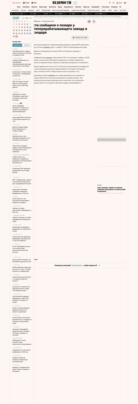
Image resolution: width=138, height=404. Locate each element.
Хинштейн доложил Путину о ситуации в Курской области (21, 279)
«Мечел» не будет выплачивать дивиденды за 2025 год (21, 210)
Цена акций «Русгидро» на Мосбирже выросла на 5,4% (21, 260)
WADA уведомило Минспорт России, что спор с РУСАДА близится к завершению (21, 269)
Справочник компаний (78, 10)
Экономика (26, 6)
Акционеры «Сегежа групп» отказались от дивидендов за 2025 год (21, 74)
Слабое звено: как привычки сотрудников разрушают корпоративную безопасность (21, 160)
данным (58, 60)
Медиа (60, 6)
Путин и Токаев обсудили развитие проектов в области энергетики (21, 310)
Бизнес (18, 6)
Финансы (34, 6)
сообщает (63, 47)
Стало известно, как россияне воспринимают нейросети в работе (20, 200)
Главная (38, 21)
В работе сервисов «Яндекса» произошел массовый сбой (20, 359)
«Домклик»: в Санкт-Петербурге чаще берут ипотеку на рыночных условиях (20, 97)
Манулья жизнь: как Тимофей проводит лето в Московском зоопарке (21, 138)
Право (110, 10)
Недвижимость (68, 6)
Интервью (114, 6)
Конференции (45, 10)
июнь (27, 18)
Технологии (52, 6)
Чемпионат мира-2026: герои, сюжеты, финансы (63, 16)
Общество (86, 6)
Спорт (38, 10)
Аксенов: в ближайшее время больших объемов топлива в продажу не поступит (20, 332)
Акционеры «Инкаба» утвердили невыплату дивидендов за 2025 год (20, 191)
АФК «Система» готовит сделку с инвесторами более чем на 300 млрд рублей (20, 84)
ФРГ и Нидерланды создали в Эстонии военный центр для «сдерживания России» (21, 182)
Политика (78, 6)
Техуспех (23, 10)
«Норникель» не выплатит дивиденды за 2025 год (21, 351)
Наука (116, 10)
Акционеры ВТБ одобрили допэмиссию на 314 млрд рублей (21, 170)
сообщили (60, 83)
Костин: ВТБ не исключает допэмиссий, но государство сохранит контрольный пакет (22, 320)
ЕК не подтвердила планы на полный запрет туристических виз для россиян (21, 249)
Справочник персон (93, 10)
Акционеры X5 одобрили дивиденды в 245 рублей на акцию (21, 229)
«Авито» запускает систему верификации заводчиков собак (21, 219)
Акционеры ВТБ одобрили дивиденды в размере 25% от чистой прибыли (21, 238)
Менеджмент (96, 6)
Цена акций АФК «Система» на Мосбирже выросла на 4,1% (21, 119)
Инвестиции (43, 6)
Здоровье (31, 10)
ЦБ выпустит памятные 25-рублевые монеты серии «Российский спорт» (21, 288)
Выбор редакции (41, 16)
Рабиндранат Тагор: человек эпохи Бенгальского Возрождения (21, 342)
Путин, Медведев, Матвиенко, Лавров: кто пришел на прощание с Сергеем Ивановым (20, 108)
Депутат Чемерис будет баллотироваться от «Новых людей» (20, 129)
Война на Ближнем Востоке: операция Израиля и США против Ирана (102, 16)
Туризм (104, 10)
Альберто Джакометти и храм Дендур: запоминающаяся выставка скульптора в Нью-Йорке (21, 63)
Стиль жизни (105, 6)
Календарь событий (16, 18)
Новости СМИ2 (41, 259)
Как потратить (124, 10)
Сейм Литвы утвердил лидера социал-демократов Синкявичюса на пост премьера (21, 148)
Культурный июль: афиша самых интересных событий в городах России (21, 53)
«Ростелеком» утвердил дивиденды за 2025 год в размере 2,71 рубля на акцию (20, 299)
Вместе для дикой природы (60, 10)
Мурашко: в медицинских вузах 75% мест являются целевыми (21, 369)
